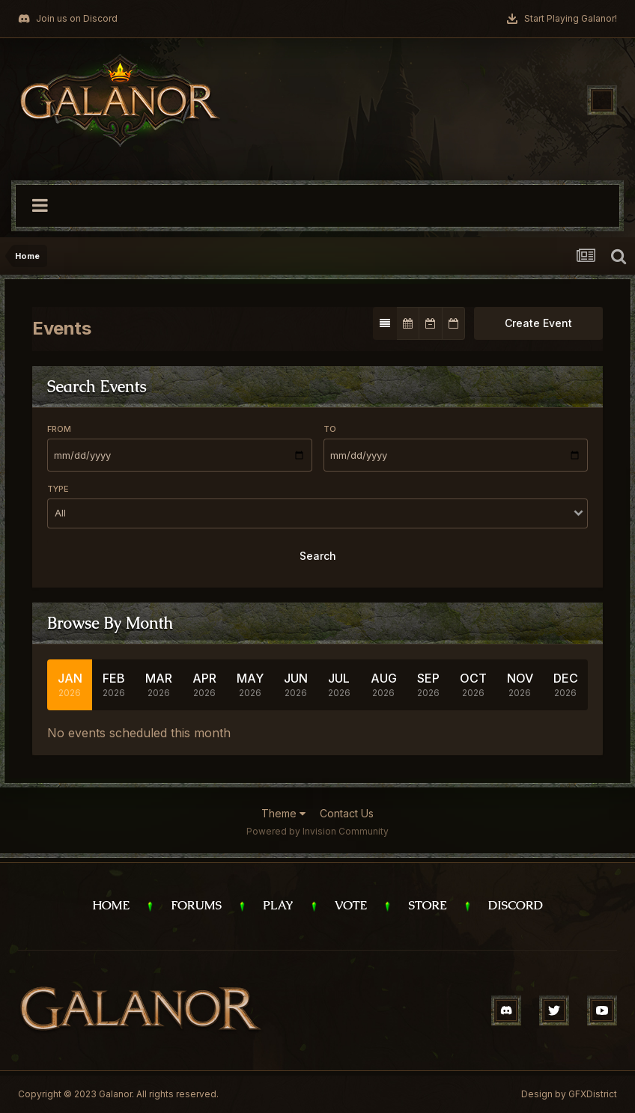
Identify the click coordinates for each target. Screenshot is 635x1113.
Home (111, 905)
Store (427, 905)
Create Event (538, 323)
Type (58, 489)
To (329, 429)
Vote (351, 905)
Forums (196, 905)
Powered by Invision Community (317, 831)
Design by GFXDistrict (569, 1094)
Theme (283, 813)
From (59, 429)
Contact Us (347, 813)
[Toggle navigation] (602, 100)
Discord (515, 905)
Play (278, 905)
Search (318, 555)
